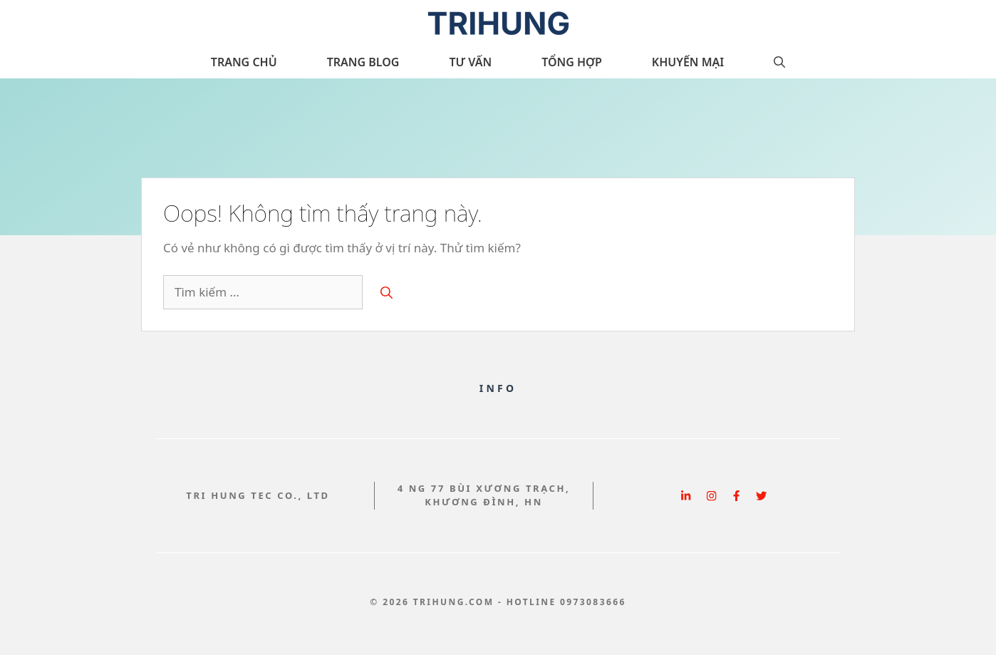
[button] (779, 62)
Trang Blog (363, 62)
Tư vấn (470, 62)
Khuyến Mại (688, 62)
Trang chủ (244, 62)
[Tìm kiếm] (386, 292)
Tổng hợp (571, 62)
